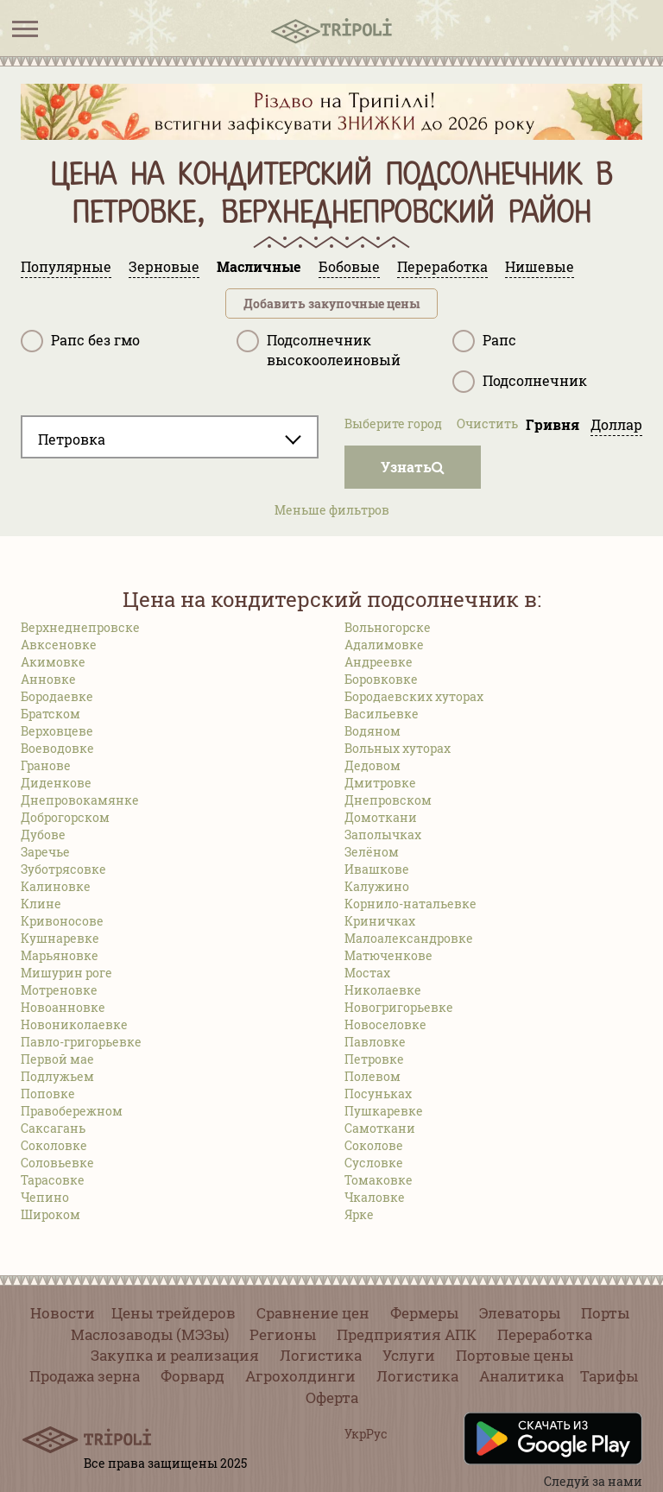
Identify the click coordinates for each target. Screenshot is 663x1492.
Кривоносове (62, 921)
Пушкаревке (383, 1111)
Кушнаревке (60, 938)
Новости (62, 1313)
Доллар (616, 424)
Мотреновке (59, 990)
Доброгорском (65, 817)
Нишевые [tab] (539, 266)
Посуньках (378, 1093)
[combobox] (170, 436)
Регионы (282, 1334)
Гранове (46, 765)
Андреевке (378, 662)
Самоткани (379, 1128)
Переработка (544, 1334)
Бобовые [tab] (349, 266)
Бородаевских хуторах (413, 696)
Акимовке (53, 662)
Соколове (373, 1145)
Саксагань (53, 1128)
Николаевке (382, 990)
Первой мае (57, 1059)
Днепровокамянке (80, 800)
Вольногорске (387, 627)
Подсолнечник (519, 381)
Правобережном (72, 1111)
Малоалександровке (408, 938)
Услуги (408, 1355)
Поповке (48, 1093)
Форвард (192, 1376)
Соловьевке (57, 1162)
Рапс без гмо (80, 341)
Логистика (321, 1355)
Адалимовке (384, 644)
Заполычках (382, 834)
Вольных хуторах (397, 748)
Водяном (372, 731)
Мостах (367, 972)
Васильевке (381, 713)
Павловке (375, 1042)
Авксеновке (59, 644)
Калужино (376, 886)
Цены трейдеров (173, 1313)
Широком (50, 1214)
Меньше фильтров (332, 510)
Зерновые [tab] (164, 266)
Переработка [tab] (442, 266)
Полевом (372, 1076)
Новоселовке (385, 1024)
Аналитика (521, 1376)
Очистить (487, 423)
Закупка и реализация (175, 1355)
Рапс (484, 341)
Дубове (43, 834)
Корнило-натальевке (410, 903)
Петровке (374, 1059)
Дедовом (372, 765)
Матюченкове (388, 955)
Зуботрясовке (63, 869)
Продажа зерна (84, 1376)
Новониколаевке (74, 1024)
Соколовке (54, 1145)
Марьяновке (59, 955)
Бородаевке (57, 696)
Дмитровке (380, 782)
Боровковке (381, 679)
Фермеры (424, 1313)
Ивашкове (376, 869)
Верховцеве (57, 731)
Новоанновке (63, 1007)
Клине (41, 903)
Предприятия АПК (407, 1334)
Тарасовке (53, 1180)
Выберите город (393, 423)
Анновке (48, 679)
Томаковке (378, 1180)
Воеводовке (57, 748)
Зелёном (371, 852)
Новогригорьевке (398, 1007)
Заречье (45, 852)
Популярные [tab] (66, 266)
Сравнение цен (312, 1313)
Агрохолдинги (300, 1376)
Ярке (359, 1214)
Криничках (379, 921)
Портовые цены (514, 1355)
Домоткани (380, 817)
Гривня (552, 424)
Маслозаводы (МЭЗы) (150, 1334)
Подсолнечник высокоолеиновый (319, 349)
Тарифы (609, 1376)
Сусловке (373, 1162)
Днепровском (388, 800)
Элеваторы (519, 1313)
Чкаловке (374, 1197)
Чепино (45, 1197)
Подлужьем (57, 1076)
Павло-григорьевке (81, 1042)
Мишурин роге (66, 972)
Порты (605, 1313)
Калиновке (56, 886)
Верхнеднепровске (80, 627)
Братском (50, 713)
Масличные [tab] (259, 266)
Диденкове (56, 782)
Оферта (332, 1397)
